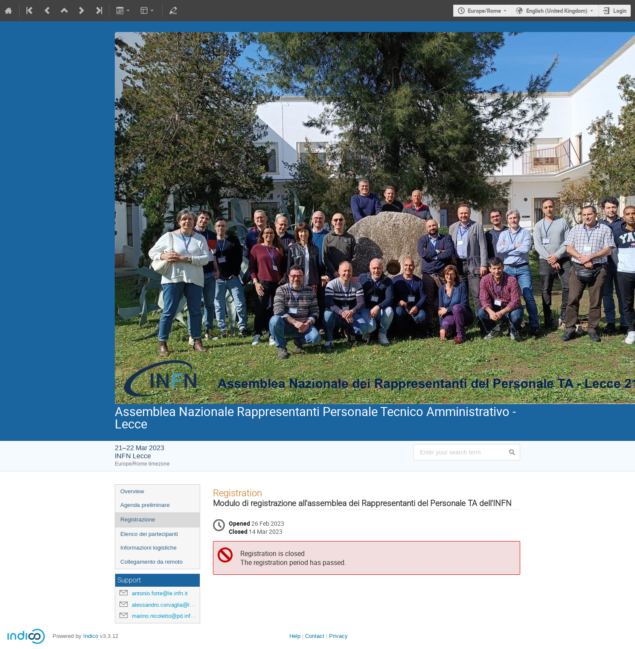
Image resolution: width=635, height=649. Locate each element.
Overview (132, 491)
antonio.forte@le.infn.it (160, 593)
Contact (314, 636)
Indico (90, 636)
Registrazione (137, 519)
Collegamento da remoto (151, 562)
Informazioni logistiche (148, 547)
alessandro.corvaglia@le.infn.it (170, 604)
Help (294, 636)
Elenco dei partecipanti (149, 534)
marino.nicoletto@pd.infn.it (165, 616)
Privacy (338, 636)
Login (619, 11)
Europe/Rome (484, 11)
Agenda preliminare (145, 505)
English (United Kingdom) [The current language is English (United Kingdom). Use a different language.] (557, 11)
